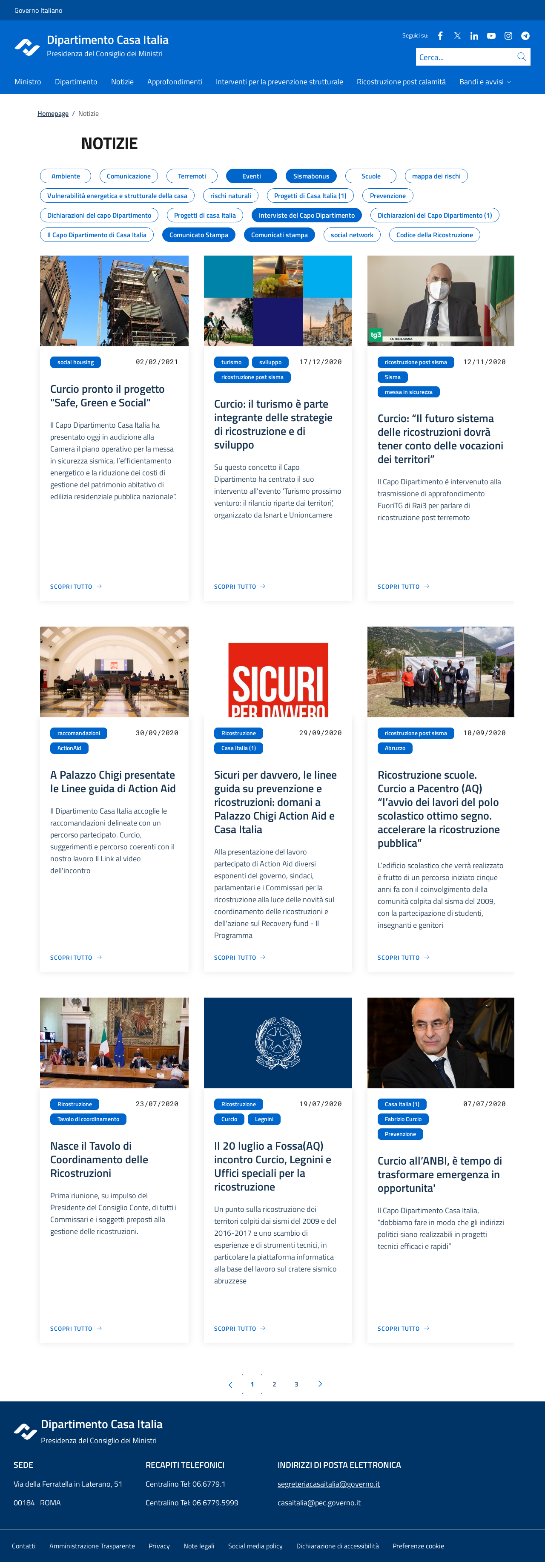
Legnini (264, 1119)
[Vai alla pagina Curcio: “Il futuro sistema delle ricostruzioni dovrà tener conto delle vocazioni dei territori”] (404, 586)
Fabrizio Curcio (403, 1119)
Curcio (229, 1119)
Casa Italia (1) (238, 748)
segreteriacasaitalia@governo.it (329, 1484)
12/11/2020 (484, 361)
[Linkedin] (470, 35)
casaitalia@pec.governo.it (319, 1502)
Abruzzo (395, 748)
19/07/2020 (320, 1103)
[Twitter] (453, 35)
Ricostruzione (238, 733)
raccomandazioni (78, 733)
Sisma (393, 377)
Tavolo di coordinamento (88, 1119)
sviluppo (270, 362)
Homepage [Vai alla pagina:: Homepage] (53, 113)
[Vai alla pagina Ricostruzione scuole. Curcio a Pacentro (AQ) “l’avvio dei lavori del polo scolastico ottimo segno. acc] (404, 957)
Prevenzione (400, 1134)
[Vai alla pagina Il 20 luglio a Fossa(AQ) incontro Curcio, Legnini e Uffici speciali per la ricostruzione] (240, 1328)
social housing (75, 362)
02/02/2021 (157, 361)
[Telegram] (522, 35)
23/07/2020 (157, 1103)
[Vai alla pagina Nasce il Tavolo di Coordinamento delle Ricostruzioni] (76, 1328)
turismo (231, 362)
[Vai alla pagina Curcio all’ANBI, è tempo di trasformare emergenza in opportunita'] (404, 1328)
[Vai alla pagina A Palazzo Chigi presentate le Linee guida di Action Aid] (76, 957)
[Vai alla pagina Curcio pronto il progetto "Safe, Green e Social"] (76, 586)
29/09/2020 (320, 732)
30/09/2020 (157, 732)
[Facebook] (436, 35)
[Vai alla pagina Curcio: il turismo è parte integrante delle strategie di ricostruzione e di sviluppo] (240, 586)
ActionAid (69, 748)
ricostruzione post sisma (252, 377)
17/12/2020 (320, 361)
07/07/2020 (484, 1103)
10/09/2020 (484, 732)
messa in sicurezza (409, 392)
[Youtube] (487, 35)
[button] (418, 1546)
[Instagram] (504, 35)
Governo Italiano (38, 10)
